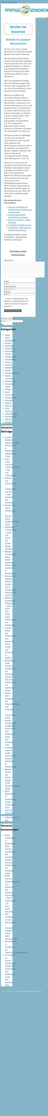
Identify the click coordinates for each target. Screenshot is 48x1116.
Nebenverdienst (12, 373)
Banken (8, 343)
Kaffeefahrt (10, 367)
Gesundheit (10, 351)
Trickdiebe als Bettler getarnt (19, 225)
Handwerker (10, 359)
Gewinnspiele (10, 356)
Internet (8, 364)
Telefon (8, 403)
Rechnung (9, 394)
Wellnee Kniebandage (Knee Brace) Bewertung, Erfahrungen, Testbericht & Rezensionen (10, 562)
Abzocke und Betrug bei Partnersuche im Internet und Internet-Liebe (20, 209)
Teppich (8, 405)
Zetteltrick (9, 422)
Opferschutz (10, 381)
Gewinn (8, 354)
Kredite (8, 370)
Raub (7, 392)
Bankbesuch (10, 340)
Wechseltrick (10, 416)
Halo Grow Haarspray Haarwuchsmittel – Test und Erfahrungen (12, 467)
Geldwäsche (10, 348)
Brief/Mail (9, 345)
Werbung (9, 419)
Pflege (7, 389)
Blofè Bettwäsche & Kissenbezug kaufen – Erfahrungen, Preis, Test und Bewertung (10, 802)
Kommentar (9, 260)
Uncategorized (11, 413)
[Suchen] (2, 324)
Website (7, 291)
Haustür (8, 362)
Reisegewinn (10, 397)
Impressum (38, 991)
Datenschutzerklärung (26, 991)
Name (6, 281)
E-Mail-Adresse (10, 286)
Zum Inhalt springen (9, 2)
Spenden (9, 400)
